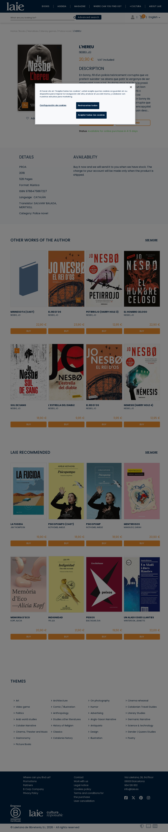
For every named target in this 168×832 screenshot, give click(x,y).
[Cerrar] (131, 87)
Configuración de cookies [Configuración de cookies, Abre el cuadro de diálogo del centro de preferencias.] (53, 105)
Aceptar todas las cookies (91, 115)
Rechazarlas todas (88, 105)
